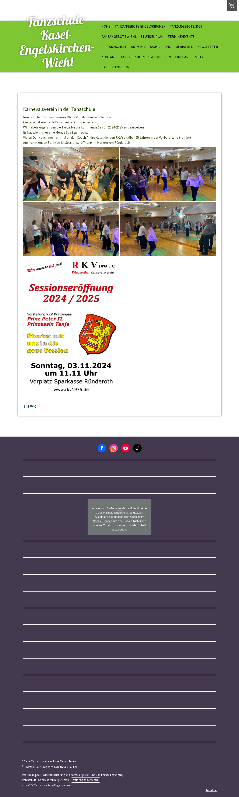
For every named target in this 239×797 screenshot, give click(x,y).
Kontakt (108, 57)
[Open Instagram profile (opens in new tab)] (113, 448)
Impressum (28, 774)
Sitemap (64, 780)
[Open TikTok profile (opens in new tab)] (137, 448)
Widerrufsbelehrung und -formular (62, 774)
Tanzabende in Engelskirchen (145, 57)
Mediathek (184, 47)
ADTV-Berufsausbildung (151, 47)
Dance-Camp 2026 (115, 67)
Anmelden (211, 790)
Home (105, 26)
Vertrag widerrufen (85, 780)
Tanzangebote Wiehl (119, 36)
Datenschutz (29, 780)
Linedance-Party (189, 57)
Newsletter (207, 47)
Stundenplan (152, 36)
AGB (38, 774)
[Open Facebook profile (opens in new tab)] (102, 448)
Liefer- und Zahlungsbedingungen (102, 774)
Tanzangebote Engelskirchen (140, 26)
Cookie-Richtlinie (48, 780)
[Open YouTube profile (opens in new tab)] (125, 448)
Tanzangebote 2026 (186, 26)
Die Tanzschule (114, 47)
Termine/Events (181, 36)
